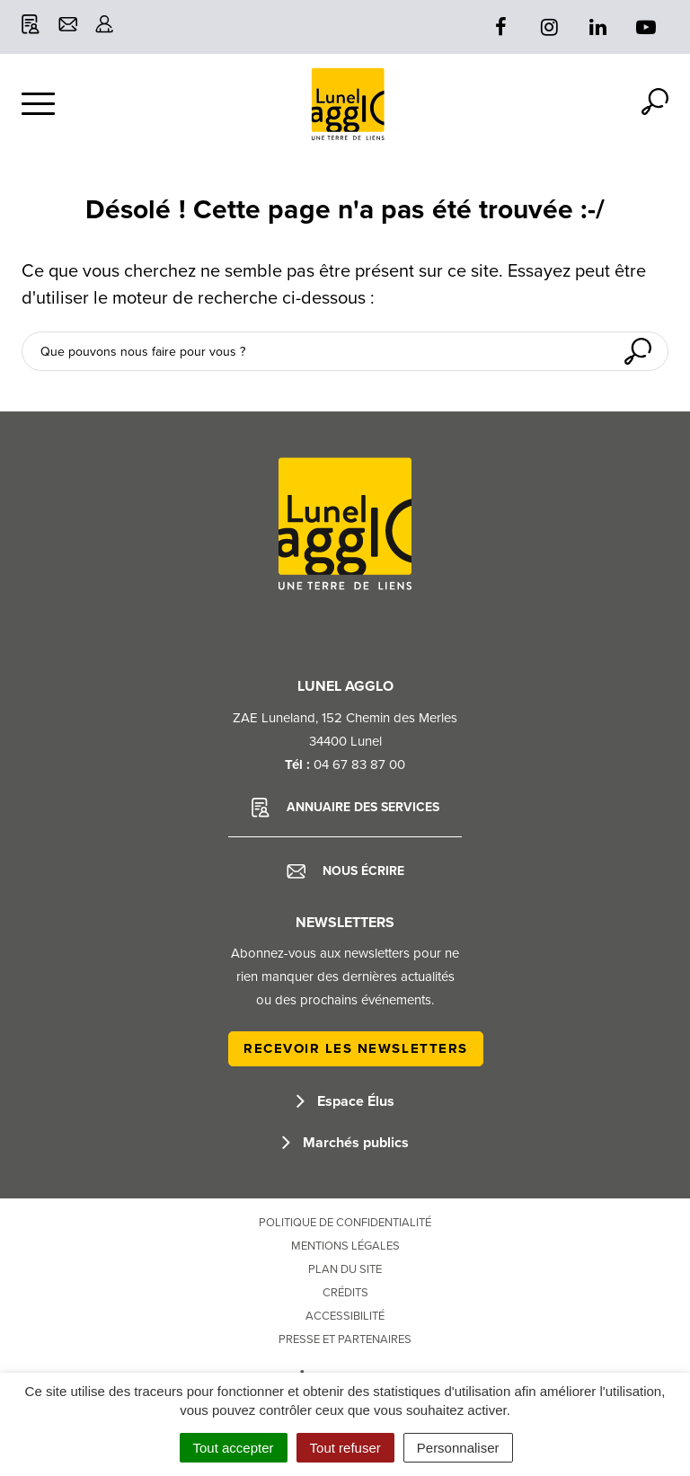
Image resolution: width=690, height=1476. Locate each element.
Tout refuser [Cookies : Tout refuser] (345, 1447)
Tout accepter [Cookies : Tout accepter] (233, 1447)
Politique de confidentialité (345, 1222)
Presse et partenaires (345, 1339)
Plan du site (345, 1269)
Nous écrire (345, 871)
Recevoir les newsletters (355, 1048)
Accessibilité (345, 1316)
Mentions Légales (345, 1246)
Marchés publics (345, 1143)
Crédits (345, 1293)
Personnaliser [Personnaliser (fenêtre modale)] (458, 1447)
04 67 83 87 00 (359, 764)
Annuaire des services (345, 808)
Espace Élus (345, 1101)
